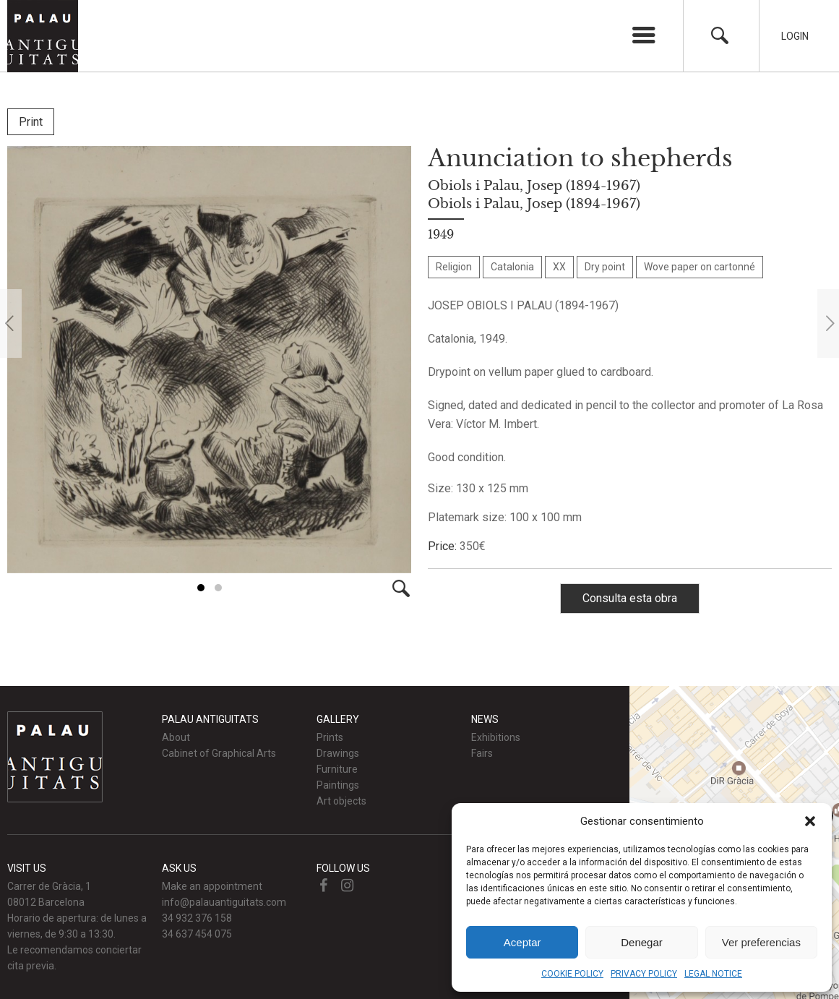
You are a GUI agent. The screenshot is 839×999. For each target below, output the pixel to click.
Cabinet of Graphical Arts (219, 753)
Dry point (605, 267)
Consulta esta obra (629, 598)
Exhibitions (495, 737)
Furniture (337, 769)
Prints (330, 737)
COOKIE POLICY (572, 974)
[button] (810, 821)
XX (559, 267)
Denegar (642, 942)
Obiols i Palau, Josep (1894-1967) (534, 186)
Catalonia (512, 267)
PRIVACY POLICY (644, 974)
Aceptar (522, 942)
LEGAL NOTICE (713, 974)
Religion (454, 267)
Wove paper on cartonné (699, 267)
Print (31, 122)
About (176, 737)
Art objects (341, 801)
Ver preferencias (761, 942)
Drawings (338, 753)
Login (795, 36)
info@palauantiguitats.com (224, 902)
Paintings (338, 785)
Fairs (482, 753)
